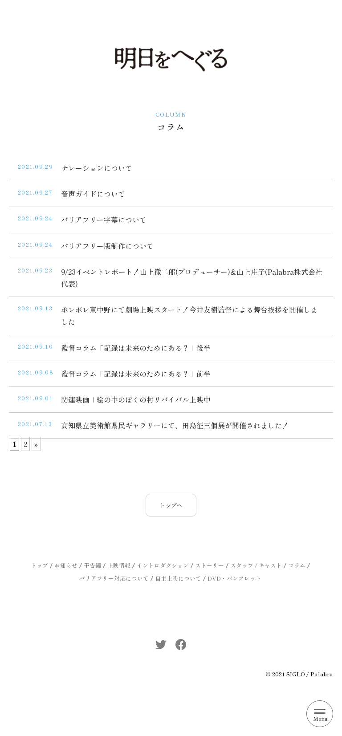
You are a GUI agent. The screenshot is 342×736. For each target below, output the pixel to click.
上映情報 (118, 565)
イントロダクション (163, 565)
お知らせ (65, 565)
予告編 (92, 565)
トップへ (171, 505)
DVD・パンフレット (234, 578)
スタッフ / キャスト (256, 565)
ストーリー (209, 565)
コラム (296, 565)
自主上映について (178, 578)
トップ (39, 565)
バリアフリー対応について (114, 578)
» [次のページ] (36, 444)
